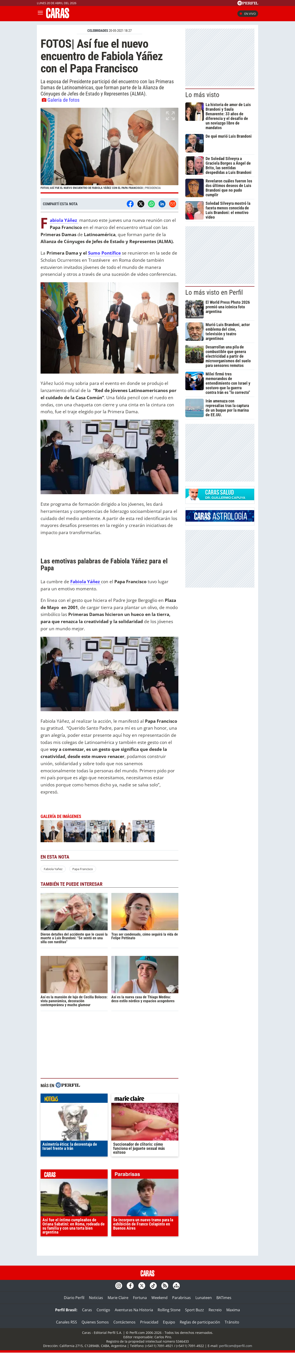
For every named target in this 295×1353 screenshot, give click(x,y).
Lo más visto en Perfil (214, 292)
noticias (74, 1099)
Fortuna (140, 1297)
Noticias (96, 1297)
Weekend (159, 1297)
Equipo (169, 1322)
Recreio (215, 1309)
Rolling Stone (169, 1309)
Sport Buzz (194, 1309)
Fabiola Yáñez (64, 220)
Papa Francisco (82, 869)
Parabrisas (181, 1297)
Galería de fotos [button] (61, 100)
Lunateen (203, 1297)
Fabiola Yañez (53, 869)
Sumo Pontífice (104, 253)
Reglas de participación (200, 1322)
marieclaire (144, 1099)
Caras (87, 1309)
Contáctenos (124, 1322)
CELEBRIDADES (97, 31)
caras (74, 1175)
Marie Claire (118, 1297)
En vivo (248, 14)
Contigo (103, 1309)
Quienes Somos (95, 1322)
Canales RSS (66, 1322)
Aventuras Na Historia (134, 1309)
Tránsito (232, 1322)
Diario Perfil (74, 1297)
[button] (109, 150)
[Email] (172, 203)
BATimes (223, 1297)
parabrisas (144, 1175)
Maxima (233, 1309)
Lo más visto (202, 95)
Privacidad (149, 1322)
